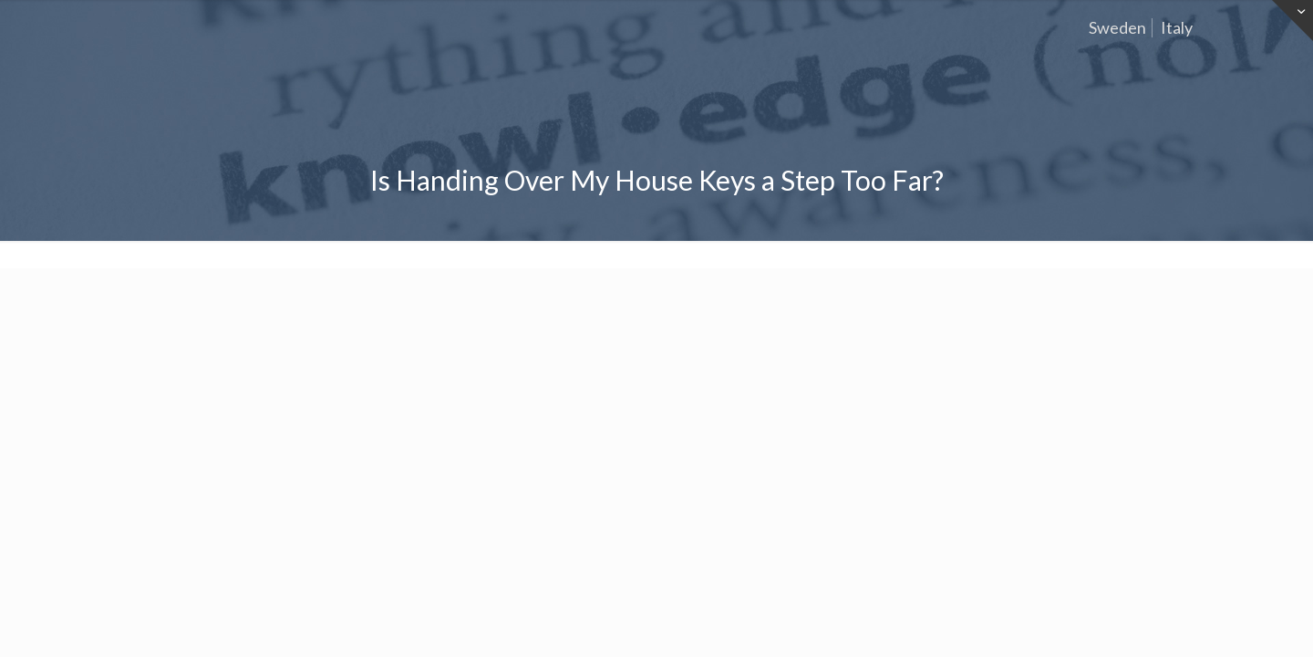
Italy (1177, 27)
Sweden (1117, 27)
